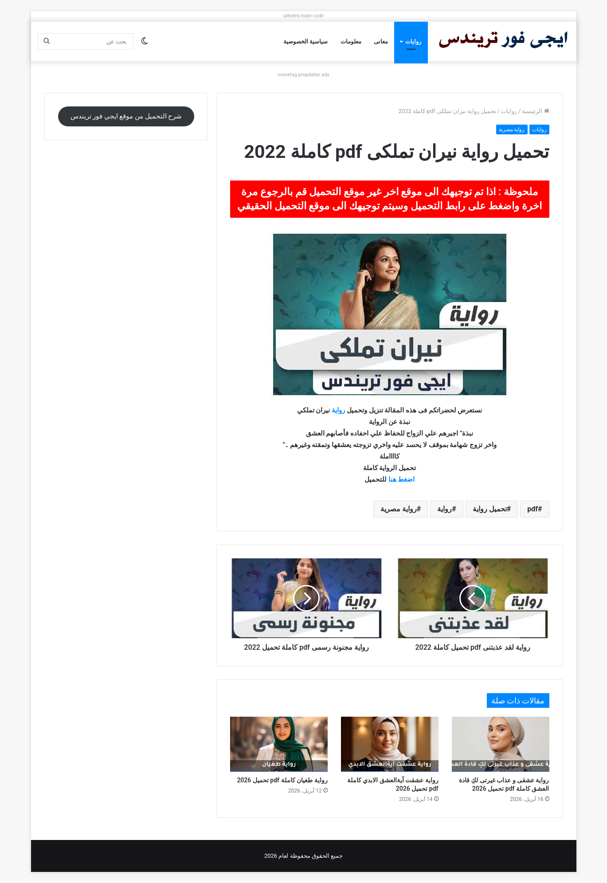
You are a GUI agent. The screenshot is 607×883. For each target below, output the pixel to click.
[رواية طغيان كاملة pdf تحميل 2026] (279, 744)
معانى (381, 41)
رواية (338, 410)
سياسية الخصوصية (305, 41)
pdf (532, 509)
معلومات (351, 41)
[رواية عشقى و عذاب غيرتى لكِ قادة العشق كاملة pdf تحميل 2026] (500, 744)
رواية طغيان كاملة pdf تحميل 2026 (282, 780)
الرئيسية (535, 111)
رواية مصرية (512, 129)
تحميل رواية (490, 509)
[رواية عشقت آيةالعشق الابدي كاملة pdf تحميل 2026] (390, 744)
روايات (413, 41)
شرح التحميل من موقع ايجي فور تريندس (126, 116)
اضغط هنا (401, 479)
